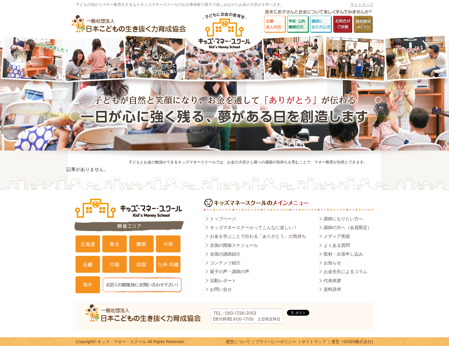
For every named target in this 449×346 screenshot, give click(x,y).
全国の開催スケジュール (234, 245)
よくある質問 (337, 245)
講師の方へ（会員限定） (348, 227)
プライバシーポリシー (275, 341)
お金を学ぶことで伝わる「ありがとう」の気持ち (258, 236)
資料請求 (332, 289)
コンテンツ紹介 (225, 262)
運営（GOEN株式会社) (352, 341)
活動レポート (223, 280)
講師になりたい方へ (343, 218)
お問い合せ (221, 289)
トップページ (223, 218)
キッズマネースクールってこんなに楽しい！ (253, 227)
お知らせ (332, 262)
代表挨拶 (332, 280)
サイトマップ (361, 4)
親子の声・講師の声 (229, 271)
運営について (238, 341)
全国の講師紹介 (225, 253)
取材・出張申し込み (343, 253)
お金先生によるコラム (345, 271)
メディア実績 (337, 236)
